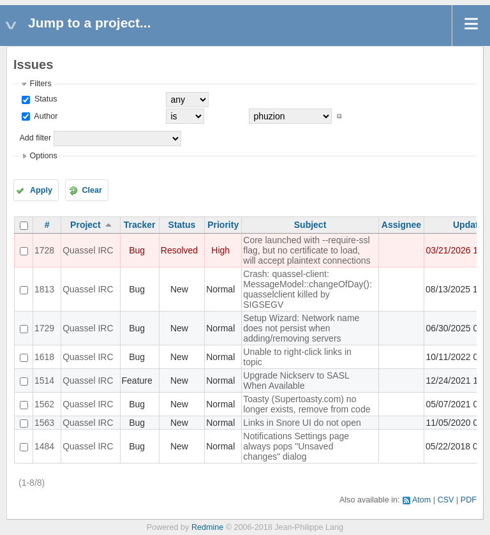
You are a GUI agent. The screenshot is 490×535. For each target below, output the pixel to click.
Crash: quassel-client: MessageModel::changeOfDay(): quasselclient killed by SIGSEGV (307, 289)
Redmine (207, 527)
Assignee (401, 225)
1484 (44, 446)
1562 (44, 404)
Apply (41, 190)
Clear (92, 190)
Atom (421, 499)
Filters (40, 83)
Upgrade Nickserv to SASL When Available (296, 380)
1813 (44, 289)
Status (44, 98)
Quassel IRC (88, 250)
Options (43, 155)
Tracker (140, 225)
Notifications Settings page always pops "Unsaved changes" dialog (296, 446)
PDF (469, 499)
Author (44, 116)
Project (85, 225)
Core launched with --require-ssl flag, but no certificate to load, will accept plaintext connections (306, 250)
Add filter (35, 137)
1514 (44, 380)
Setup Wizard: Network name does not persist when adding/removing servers (301, 328)
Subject (310, 225)
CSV (446, 499)
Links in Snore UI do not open (301, 423)
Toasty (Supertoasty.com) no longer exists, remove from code (306, 404)
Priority (223, 225)
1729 (44, 328)
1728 (44, 250)
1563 (44, 423)
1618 (44, 357)
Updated (471, 225)
